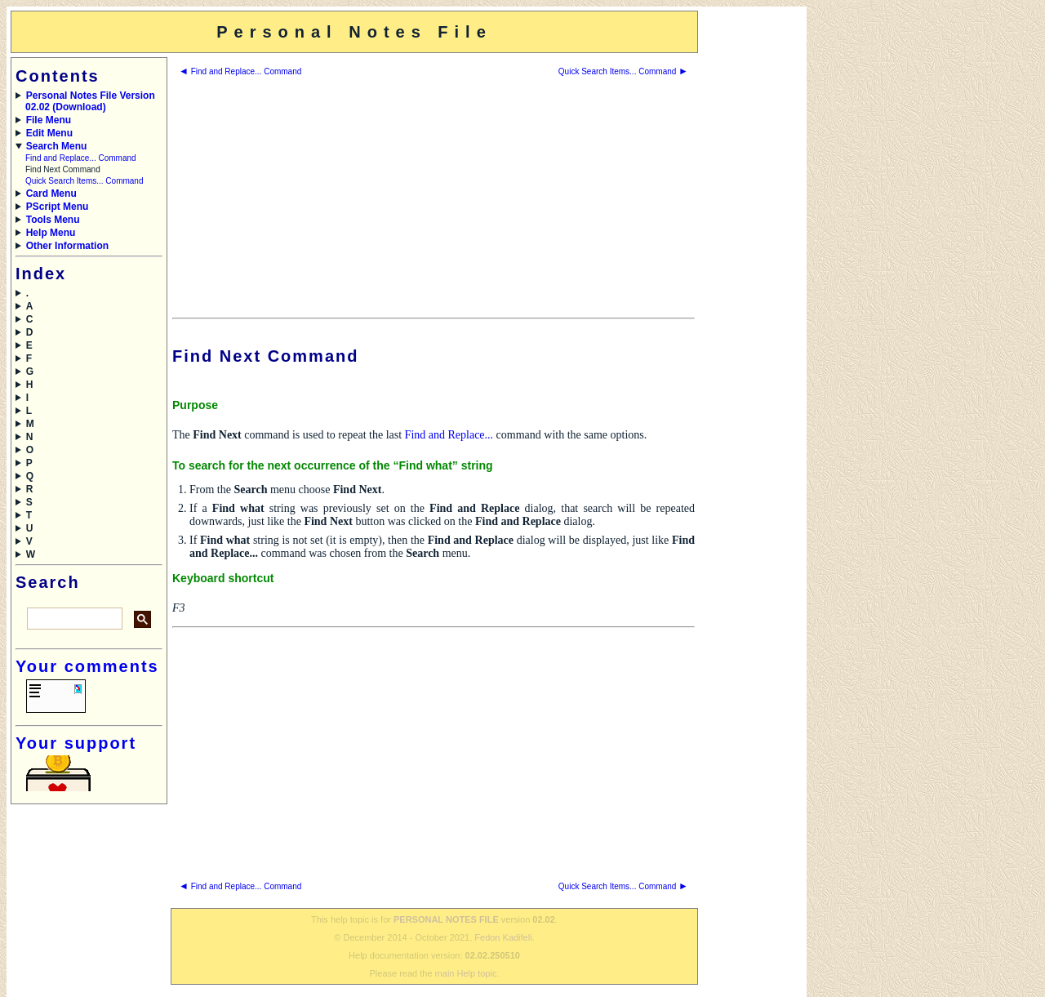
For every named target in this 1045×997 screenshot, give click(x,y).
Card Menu (51, 193)
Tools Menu (53, 219)
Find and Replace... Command (80, 158)
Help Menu (51, 232)
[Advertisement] (751, 256)
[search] (73, 618)
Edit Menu (49, 133)
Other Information (67, 245)
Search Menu (56, 146)
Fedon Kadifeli (502, 937)
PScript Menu (57, 206)
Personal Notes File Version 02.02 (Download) (90, 101)
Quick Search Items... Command (84, 180)
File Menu (48, 120)
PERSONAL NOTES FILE (446, 919)
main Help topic (466, 973)
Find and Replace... (449, 435)
